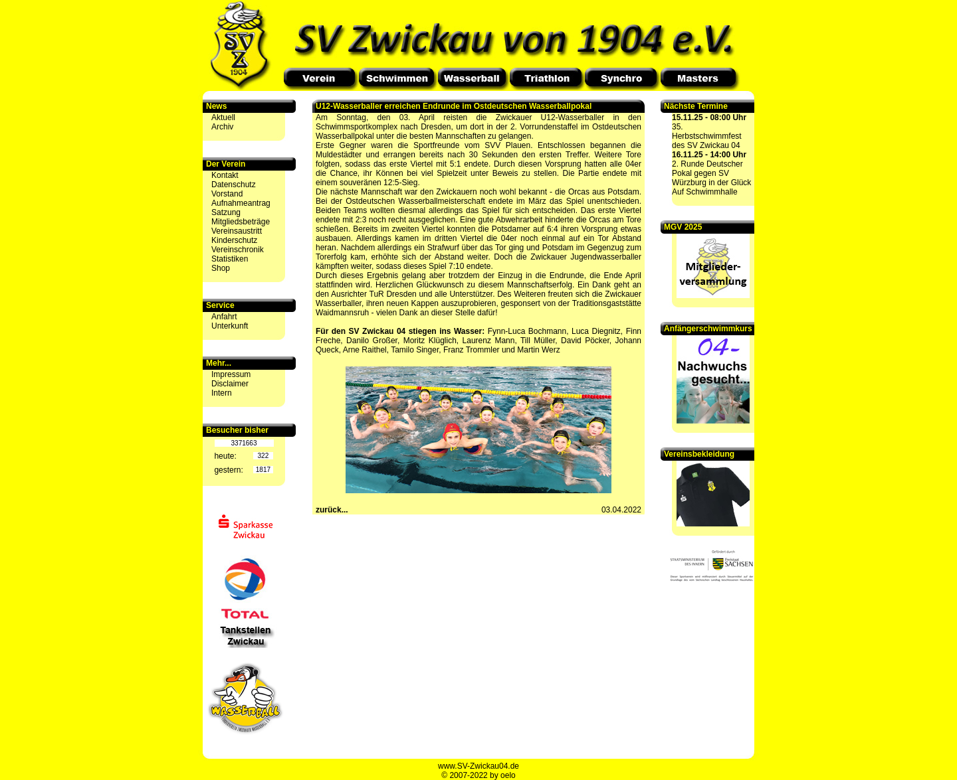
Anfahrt (224, 316)
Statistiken (229, 259)
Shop (220, 268)
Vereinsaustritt (236, 231)
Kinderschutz (234, 240)
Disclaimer (230, 383)
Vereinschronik (237, 249)
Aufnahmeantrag (240, 203)
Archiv (222, 126)
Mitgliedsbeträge (240, 221)
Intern (221, 393)
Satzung (226, 212)
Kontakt (225, 175)
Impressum (231, 374)
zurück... (332, 509)
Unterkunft (229, 326)
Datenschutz (233, 184)
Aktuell (223, 117)
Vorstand (227, 193)
